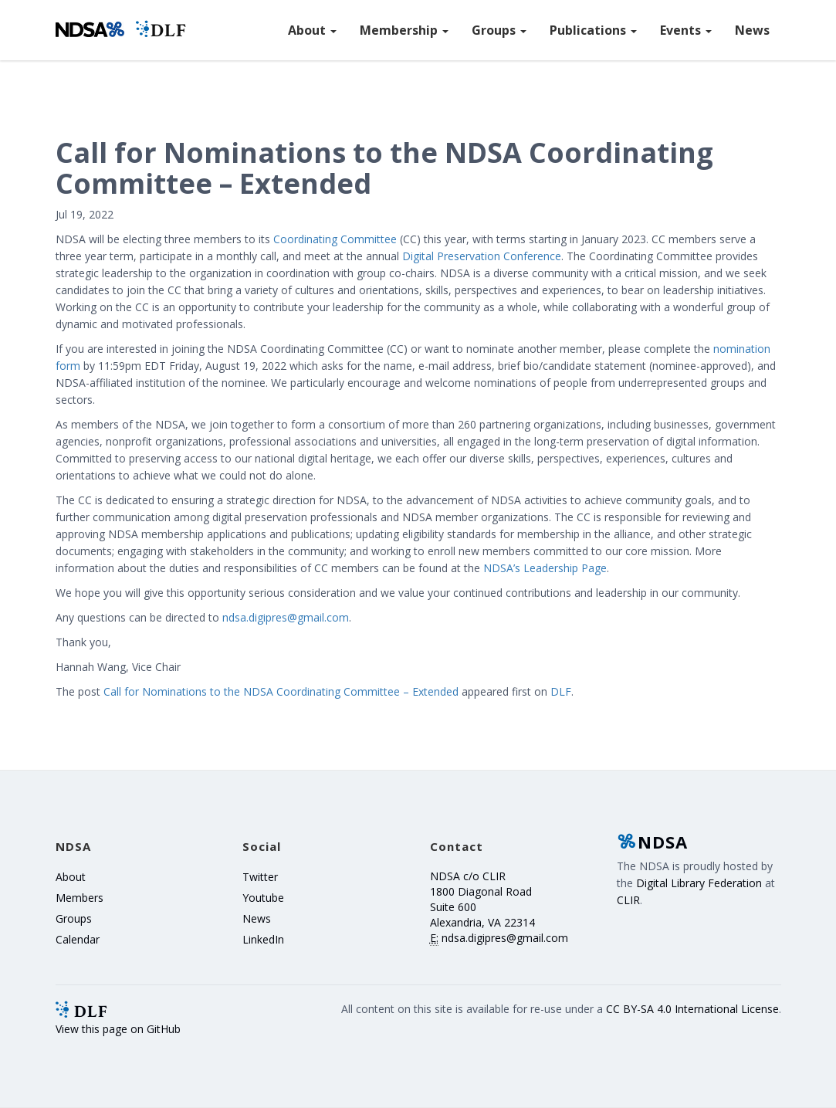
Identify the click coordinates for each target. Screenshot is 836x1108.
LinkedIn (263, 939)
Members (79, 897)
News (752, 30)
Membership (404, 30)
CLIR (628, 900)
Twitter (260, 876)
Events (686, 30)
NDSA (652, 841)
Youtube (263, 897)
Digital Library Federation (699, 883)
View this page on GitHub (118, 1029)
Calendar (78, 939)
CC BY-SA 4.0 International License (692, 1008)
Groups (499, 30)
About (312, 30)
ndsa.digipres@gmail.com (285, 617)
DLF (560, 691)
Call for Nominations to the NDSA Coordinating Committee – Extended (281, 691)
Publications (593, 30)
